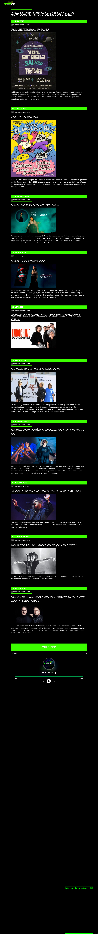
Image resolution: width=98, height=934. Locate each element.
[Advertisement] (24, 708)
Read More (26, 24)
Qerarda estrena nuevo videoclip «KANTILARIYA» (35, 204)
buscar (14, 653)
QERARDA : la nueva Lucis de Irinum (28, 261)
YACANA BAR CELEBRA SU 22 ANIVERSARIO (29, 29)
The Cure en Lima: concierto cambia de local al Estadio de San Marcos (46, 491)
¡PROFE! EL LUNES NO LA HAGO (25, 117)
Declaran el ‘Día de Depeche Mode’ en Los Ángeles (35, 368)
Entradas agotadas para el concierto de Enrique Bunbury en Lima (44, 545)
